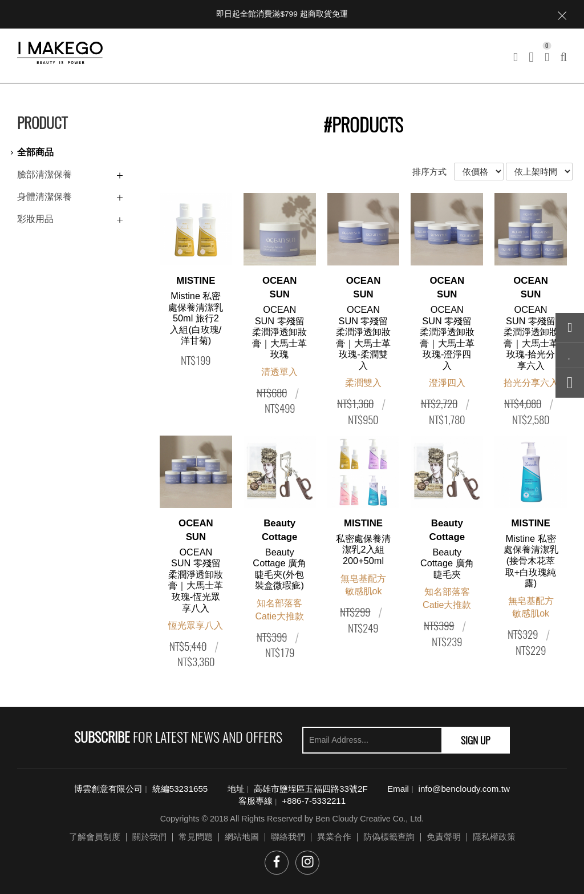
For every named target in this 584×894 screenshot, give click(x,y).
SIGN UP (475, 739)
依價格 (479, 171)
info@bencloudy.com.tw (464, 789)
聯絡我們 (288, 836)
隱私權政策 (494, 836)
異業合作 (334, 836)
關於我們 (149, 836)
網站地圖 (242, 836)
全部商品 (35, 152)
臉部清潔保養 (44, 174)
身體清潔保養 (44, 197)
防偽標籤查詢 (389, 836)
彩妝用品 (35, 219)
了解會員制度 (94, 836)
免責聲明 (444, 836)
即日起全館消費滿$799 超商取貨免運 (281, 14)
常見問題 (196, 836)
